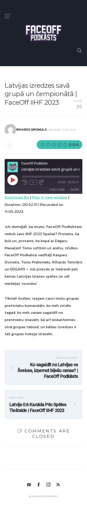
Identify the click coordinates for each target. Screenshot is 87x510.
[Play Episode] (12, 180)
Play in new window (49, 197)
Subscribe (57, 190)
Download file (17, 197)
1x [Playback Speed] (33, 182)
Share (74, 190)
